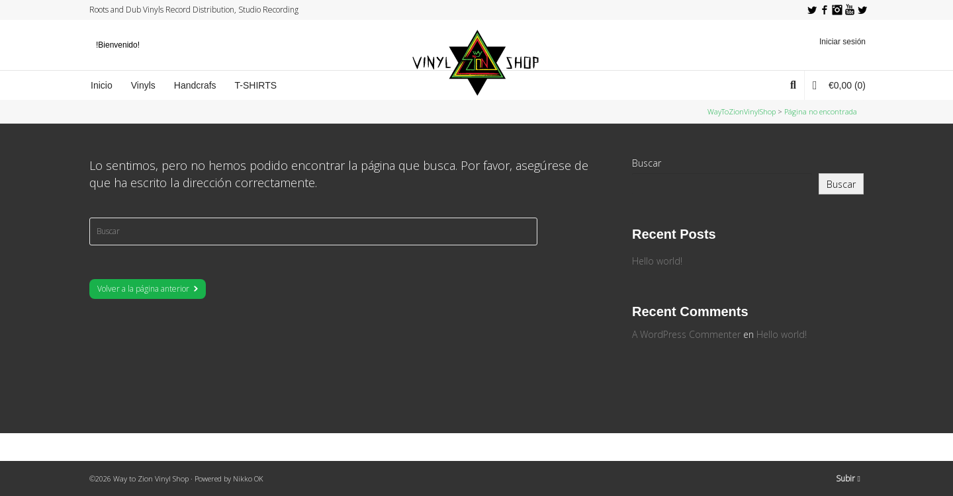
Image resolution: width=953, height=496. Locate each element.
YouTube (850, 10)
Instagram (837, 10)
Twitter (812, 10)
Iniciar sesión (842, 41)
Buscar (646, 163)
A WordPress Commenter (686, 334)
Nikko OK (248, 478)
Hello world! (657, 261)
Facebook (825, 10)
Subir (848, 478)
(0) (839, 85)
